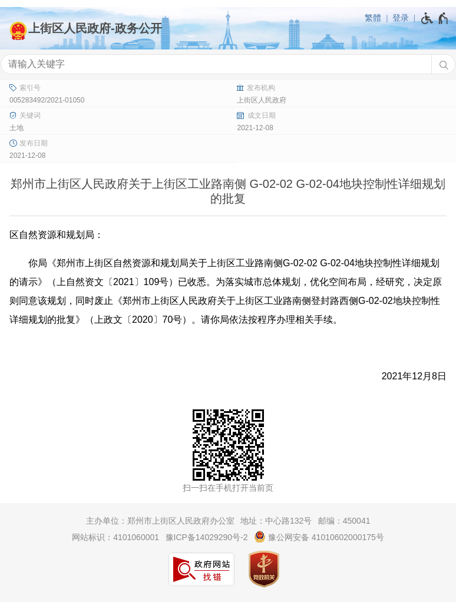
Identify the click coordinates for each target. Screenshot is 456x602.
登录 (400, 17)
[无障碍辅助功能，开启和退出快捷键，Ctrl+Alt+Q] (435, 18)
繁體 (373, 17)
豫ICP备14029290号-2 (207, 537)
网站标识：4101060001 (115, 537)
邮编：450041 (344, 520)
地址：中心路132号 (276, 520)
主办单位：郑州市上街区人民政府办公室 (160, 520)
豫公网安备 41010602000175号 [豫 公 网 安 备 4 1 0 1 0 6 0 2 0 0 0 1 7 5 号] (319, 537)
